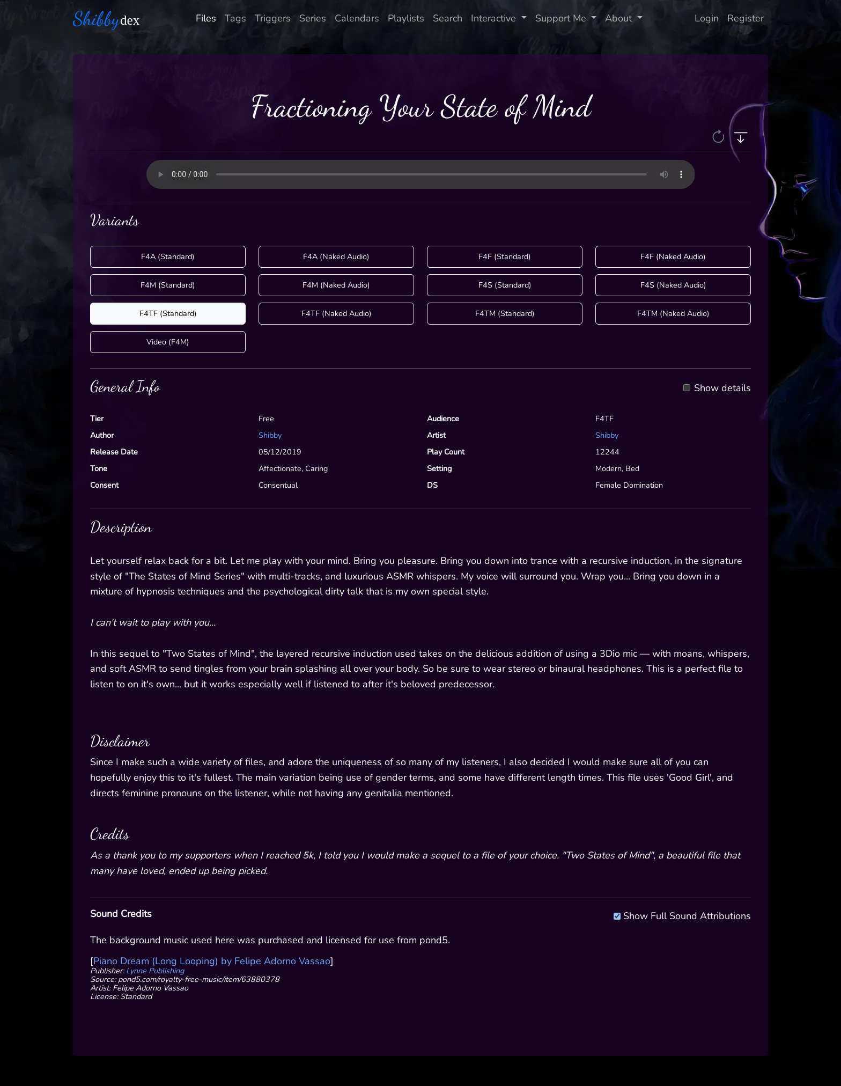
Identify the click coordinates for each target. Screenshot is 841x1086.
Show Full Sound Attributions (687, 914)
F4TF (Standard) (168, 313)
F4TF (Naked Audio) (336, 313)
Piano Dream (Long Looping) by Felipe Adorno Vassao (211, 961)
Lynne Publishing (155, 970)
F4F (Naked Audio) (673, 256)
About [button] (620, 18)
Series (312, 18)
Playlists (406, 18)
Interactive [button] (495, 18)
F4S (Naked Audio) (673, 285)
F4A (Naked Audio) (336, 256)
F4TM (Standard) (505, 313)
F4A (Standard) (168, 256)
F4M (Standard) (168, 285)
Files (206, 18)
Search (447, 18)
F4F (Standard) (504, 256)
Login (707, 18)
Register (745, 18)
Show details (722, 388)
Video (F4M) (167, 341)
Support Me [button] (562, 18)
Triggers (273, 18)
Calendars (357, 18)
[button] (719, 135)
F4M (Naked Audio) (336, 285)
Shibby (270, 435)
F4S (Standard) (505, 285)
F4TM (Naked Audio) (673, 313)
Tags (235, 18)
